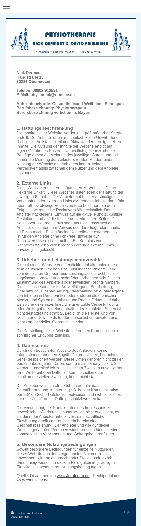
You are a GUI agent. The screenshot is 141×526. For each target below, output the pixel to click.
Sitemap (38, 513)
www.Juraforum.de (73, 476)
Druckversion (21, 513)
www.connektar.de (33, 480)
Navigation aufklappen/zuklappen (70, 6)
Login (127, 512)
